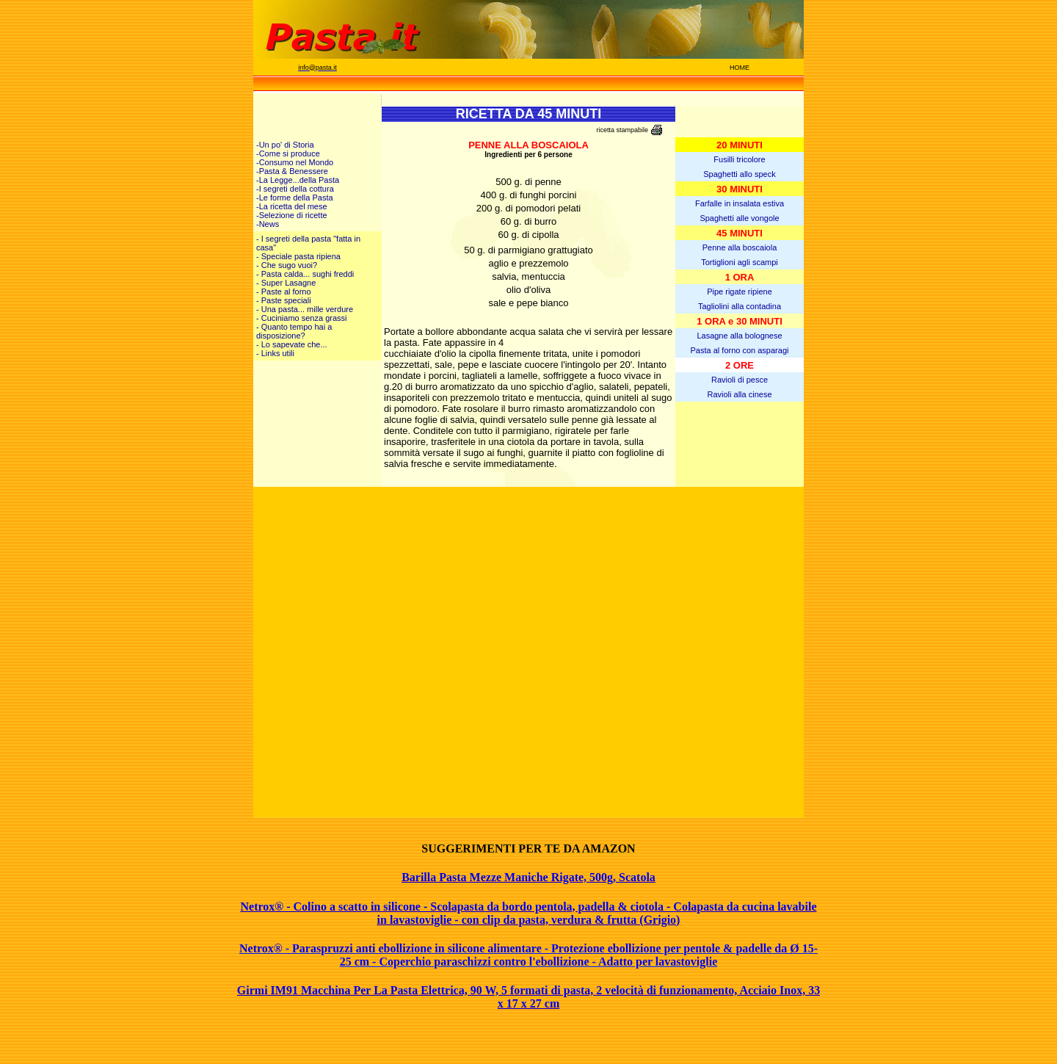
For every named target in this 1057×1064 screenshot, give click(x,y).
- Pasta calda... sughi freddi (305, 273)
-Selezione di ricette (291, 215)
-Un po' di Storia (285, 144)
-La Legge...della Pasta (297, 179)
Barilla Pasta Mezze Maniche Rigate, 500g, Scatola (528, 877)
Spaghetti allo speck (739, 174)
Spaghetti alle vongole (739, 218)
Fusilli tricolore (739, 159)
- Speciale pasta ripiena (298, 256)
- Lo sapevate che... (291, 344)
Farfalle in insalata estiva (739, 203)
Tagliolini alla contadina (739, 306)
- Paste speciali (283, 300)
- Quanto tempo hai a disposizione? (294, 331)
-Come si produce (288, 153)
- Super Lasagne (286, 282)
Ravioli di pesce (739, 379)
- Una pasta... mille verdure (304, 309)
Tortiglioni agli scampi (739, 262)
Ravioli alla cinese (739, 394)
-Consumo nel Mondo (294, 162)
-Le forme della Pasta (294, 197)
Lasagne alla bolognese (739, 335)
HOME (739, 67)
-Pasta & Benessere (292, 171)
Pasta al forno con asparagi (740, 350)
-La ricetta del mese (291, 206)
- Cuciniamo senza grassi (301, 318)
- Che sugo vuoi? (286, 265)
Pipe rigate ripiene (739, 291)
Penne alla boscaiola (739, 247)
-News (267, 224)
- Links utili (275, 353)
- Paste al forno (283, 291)
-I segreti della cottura (295, 188)
